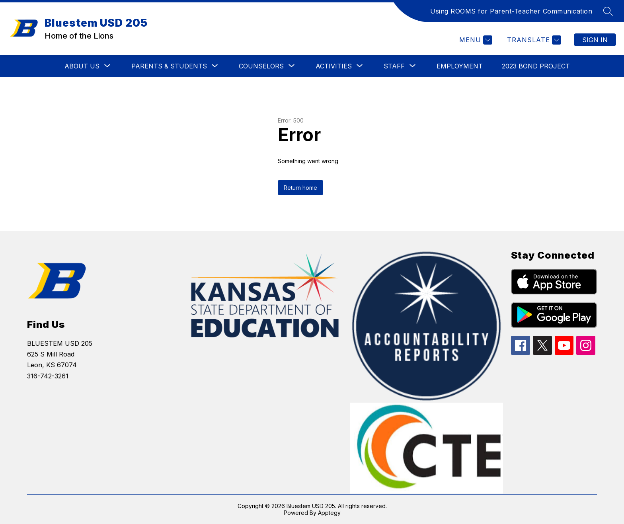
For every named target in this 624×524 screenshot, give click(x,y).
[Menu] (474, 40)
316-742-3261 (47, 376)
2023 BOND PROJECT (536, 66)
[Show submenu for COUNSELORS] (261, 66)
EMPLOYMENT (460, 66)
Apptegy (329, 512)
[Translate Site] (533, 40)
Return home (300, 187)
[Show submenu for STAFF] (394, 66)
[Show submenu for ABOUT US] (81, 66)
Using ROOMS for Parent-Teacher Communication (511, 11)
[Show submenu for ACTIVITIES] (334, 66)
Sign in (595, 40)
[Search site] (608, 11)
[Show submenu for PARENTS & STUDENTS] (169, 66)
